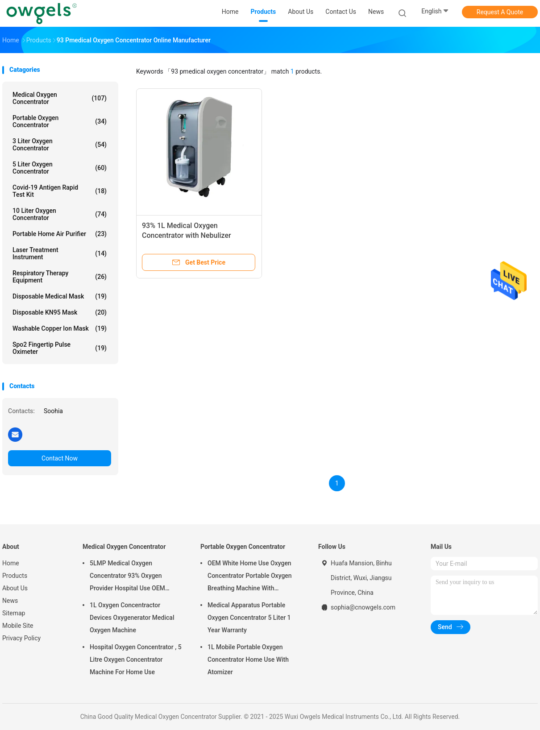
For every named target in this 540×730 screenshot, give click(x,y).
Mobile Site (17, 625)
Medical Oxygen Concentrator (59, 98)
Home (10, 563)
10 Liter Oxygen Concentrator (59, 214)
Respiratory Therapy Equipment (59, 277)
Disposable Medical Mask (59, 296)
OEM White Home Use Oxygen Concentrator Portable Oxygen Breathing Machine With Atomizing (250, 577)
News (10, 600)
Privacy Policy (21, 638)
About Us (15, 588)
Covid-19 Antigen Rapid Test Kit (59, 191)
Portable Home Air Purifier (59, 233)
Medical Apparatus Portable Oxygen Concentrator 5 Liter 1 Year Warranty (249, 617)
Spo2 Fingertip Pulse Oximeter (59, 348)
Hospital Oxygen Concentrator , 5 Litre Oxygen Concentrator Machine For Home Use (136, 659)
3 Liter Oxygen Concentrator (59, 144)
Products (14, 575)
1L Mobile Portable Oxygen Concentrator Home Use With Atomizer (248, 659)
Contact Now (60, 458)
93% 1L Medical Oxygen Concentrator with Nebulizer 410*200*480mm (186, 235)
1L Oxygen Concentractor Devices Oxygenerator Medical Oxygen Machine (132, 617)
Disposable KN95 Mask (59, 312)
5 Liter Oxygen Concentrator (59, 168)
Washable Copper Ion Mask (59, 328)
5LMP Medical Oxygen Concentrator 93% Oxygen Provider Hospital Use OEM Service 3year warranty (127, 577)
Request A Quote (500, 12)
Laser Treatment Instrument (59, 253)
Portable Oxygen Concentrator (59, 121)
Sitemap (13, 613)
